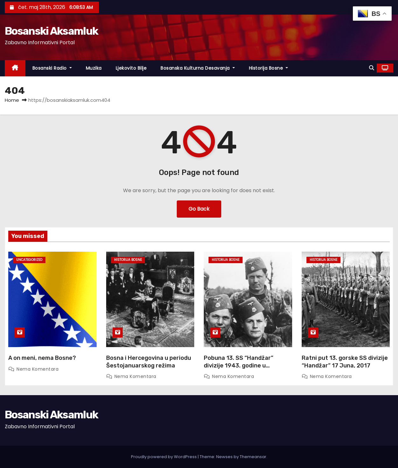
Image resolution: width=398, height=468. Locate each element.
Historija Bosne (268, 68)
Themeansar (253, 457)
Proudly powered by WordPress (164, 457)
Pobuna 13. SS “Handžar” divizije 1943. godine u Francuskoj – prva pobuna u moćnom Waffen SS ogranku (243, 369)
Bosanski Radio (52, 68)
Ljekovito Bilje (131, 68)
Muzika (94, 68)
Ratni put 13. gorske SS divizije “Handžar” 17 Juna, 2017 (345, 361)
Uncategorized (29, 259)
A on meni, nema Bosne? (42, 357)
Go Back (199, 209)
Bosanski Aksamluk (51, 31)
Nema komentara (37, 369)
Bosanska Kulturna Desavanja (198, 68)
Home (12, 100)
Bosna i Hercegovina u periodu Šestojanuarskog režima (148, 361)
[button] (371, 68)
